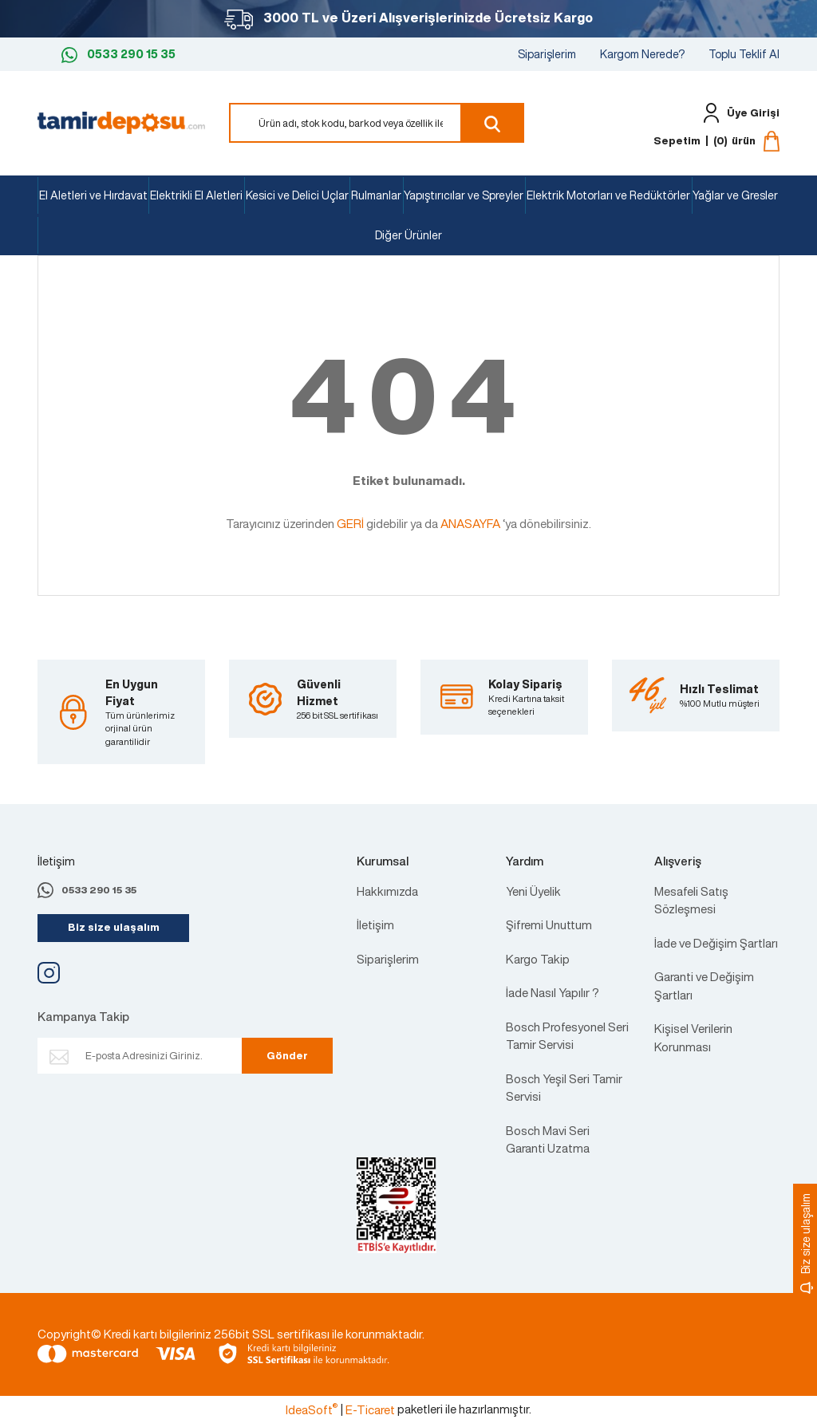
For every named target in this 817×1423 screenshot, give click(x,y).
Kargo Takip (538, 959)
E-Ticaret (370, 1409)
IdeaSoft (311, 1409)
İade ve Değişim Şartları (716, 943)
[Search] (376, 123)
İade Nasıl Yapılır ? (552, 992)
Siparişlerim (547, 53)
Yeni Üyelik (533, 891)
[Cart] (716, 141)
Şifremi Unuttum (549, 924)
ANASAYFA (470, 523)
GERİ (350, 523)
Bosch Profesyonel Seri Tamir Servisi (567, 1036)
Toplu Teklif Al (744, 53)
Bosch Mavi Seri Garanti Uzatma (548, 1139)
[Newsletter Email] (155, 1056)
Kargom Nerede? (642, 53)
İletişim (375, 924)
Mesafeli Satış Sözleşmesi (691, 900)
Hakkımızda (387, 891)
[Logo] (121, 121)
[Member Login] (738, 113)
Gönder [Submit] (281, 1055)
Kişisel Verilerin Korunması (693, 1037)
